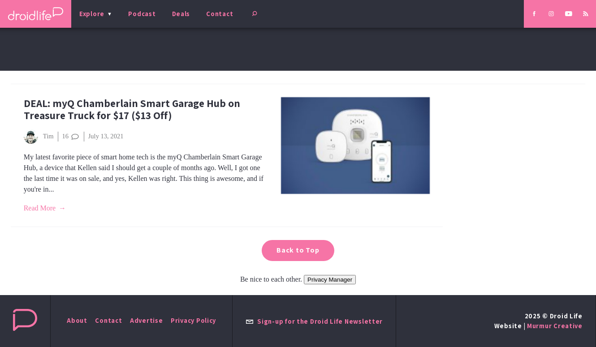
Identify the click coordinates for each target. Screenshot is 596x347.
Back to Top (298, 250)
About (77, 320)
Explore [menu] (91, 13)
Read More (40, 208)
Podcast (141, 13)
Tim (39, 136)
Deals (181, 13)
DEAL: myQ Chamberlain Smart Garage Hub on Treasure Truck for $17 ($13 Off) (132, 109)
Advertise (146, 320)
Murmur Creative (555, 325)
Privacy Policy (193, 320)
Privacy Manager (329, 279)
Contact (219, 13)
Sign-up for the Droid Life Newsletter (314, 321)
